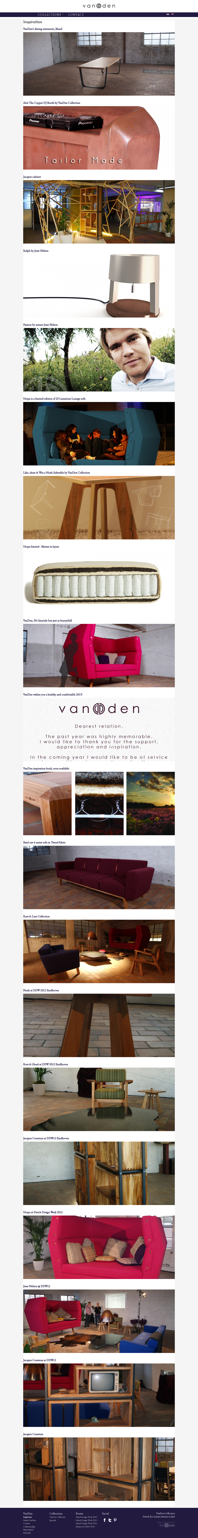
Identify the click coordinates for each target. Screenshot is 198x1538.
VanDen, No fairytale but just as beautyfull (47, 620)
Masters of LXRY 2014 (85, 1526)
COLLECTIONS (51, 14)
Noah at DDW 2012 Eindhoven (41, 990)
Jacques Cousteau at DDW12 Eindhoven (46, 1138)
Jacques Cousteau (33, 1434)
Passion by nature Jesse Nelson (40, 324)
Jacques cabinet (32, 177)
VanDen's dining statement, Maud (42, 29)
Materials (27, 1532)
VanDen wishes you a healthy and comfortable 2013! (52, 694)
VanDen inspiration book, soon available (46, 768)
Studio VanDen (29, 1520)
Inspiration (27, 1517)
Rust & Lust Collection (36, 916)
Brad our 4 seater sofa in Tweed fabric (44, 842)
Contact (26, 1523)
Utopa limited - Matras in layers (41, 546)
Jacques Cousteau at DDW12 (39, 1360)
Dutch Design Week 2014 (86, 1523)
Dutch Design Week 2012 (86, 1517)
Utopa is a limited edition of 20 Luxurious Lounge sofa (54, 398)
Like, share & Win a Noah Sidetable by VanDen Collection (56, 472)
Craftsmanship (29, 1526)
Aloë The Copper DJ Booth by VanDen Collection (51, 103)
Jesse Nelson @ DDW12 (36, 1286)
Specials (53, 1520)
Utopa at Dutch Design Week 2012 (43, 1212)
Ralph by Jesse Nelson (35, 251)
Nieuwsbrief (28, 1529)
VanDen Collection (57, 1517)
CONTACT (76, 14)
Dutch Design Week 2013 (86, 1520)
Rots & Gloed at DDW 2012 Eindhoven (45, 1064)
